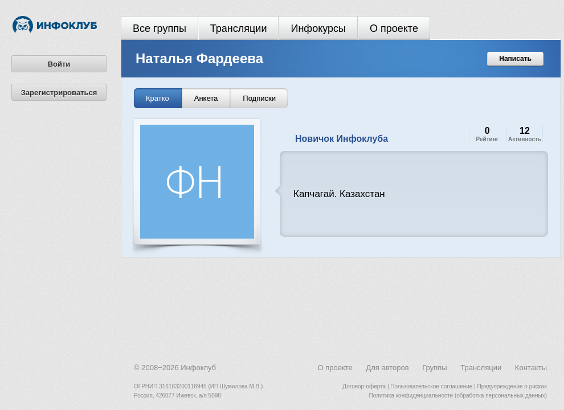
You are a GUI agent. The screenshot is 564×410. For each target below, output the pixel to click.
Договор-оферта (364, 386)
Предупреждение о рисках (512, 386)
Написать (515, 59)
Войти (59, 64)
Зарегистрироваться (59, 92)
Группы (434, 367)
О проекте (394, 28)
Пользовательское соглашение (431, 386)
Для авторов (387, 367)
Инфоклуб (198, 367)
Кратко (157, 98)
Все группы (159, 28)
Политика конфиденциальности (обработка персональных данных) (458, 395)
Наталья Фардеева (199, 58)
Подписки (259, 98)
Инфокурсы (318, 28)
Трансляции (238, 28)
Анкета (206, 98)
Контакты (531, 367)
